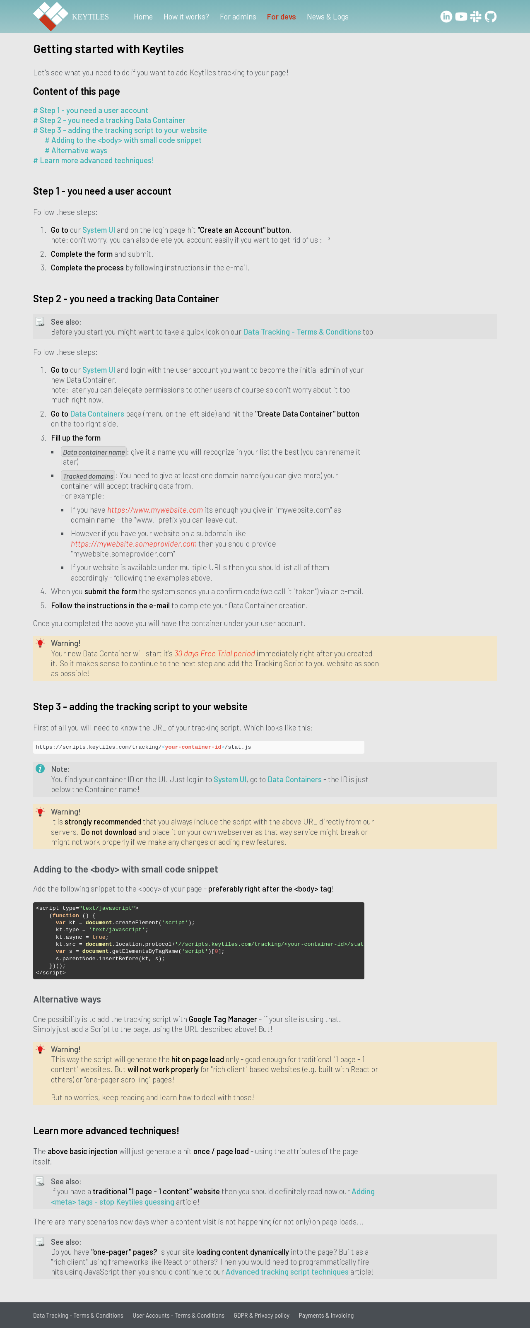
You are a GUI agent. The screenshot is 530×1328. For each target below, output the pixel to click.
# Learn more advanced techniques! (93, 160)
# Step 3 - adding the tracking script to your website (120, 130)
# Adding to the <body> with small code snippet (123, 140)
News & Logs (328, 16)
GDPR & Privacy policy (262, 1315)
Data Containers (97, 413)
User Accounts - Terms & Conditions (178, 1315)
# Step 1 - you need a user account (90, 110)
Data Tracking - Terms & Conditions (302, 331)
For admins (238, 16)
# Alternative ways (76, 150)
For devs (281, 16)
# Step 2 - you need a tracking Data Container (109, 120)
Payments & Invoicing (326, 1315)
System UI (98, 229)
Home (143, 16)
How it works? (186, 16)
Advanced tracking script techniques (287, 1271)
